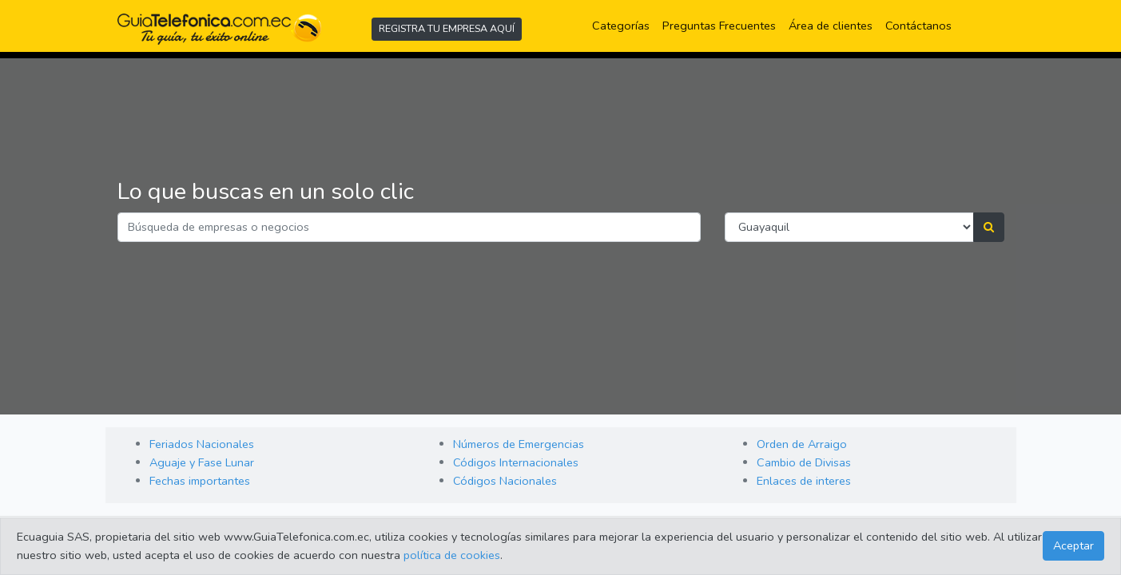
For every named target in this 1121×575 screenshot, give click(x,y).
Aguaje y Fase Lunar (201, 462)
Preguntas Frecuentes (722, 25)
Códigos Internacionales (515, 462)
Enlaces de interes (804, 481)
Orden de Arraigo (802, 444)
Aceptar (1073, 545)
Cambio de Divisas (804, 462)
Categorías (624, 25)
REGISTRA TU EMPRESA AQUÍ (447, 28)
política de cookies (451, 555)
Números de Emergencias (518, 444)
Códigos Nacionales (505, 481)
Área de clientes (831, 26)
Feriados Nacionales (201, 444)
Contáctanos (918, 26)
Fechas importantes (199, 481)
